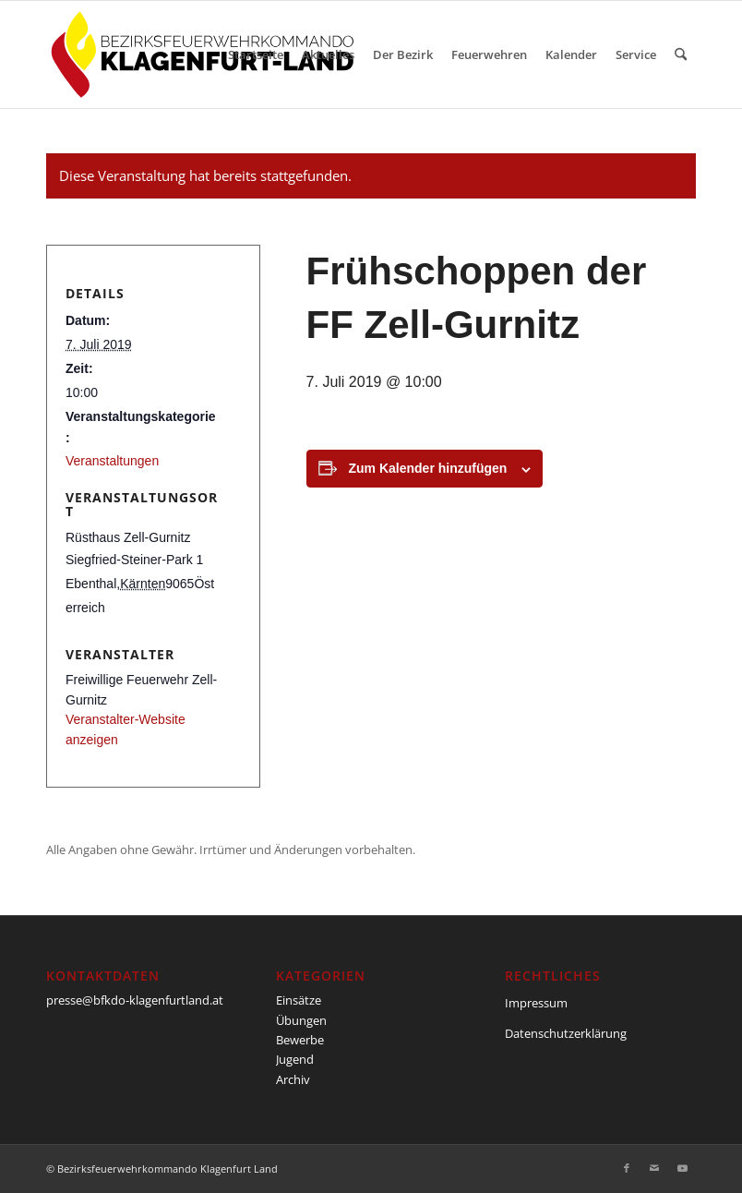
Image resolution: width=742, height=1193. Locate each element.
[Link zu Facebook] (626, 1168)
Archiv (293, 1079)
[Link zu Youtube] (682, 1168)
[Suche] (680, 54)
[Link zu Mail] (654, 1168)
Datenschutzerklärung (566, 1033)
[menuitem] (256, 54)
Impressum (536, 1002)
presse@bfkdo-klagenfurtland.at (134, 1000)
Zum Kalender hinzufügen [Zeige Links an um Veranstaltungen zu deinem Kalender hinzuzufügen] (428, 468)
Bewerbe (300, 1039)
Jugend (295, 1059)
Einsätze (298, 1000)
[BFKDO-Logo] (206, 54)
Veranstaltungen (112, 460)
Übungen (301, 1020)
